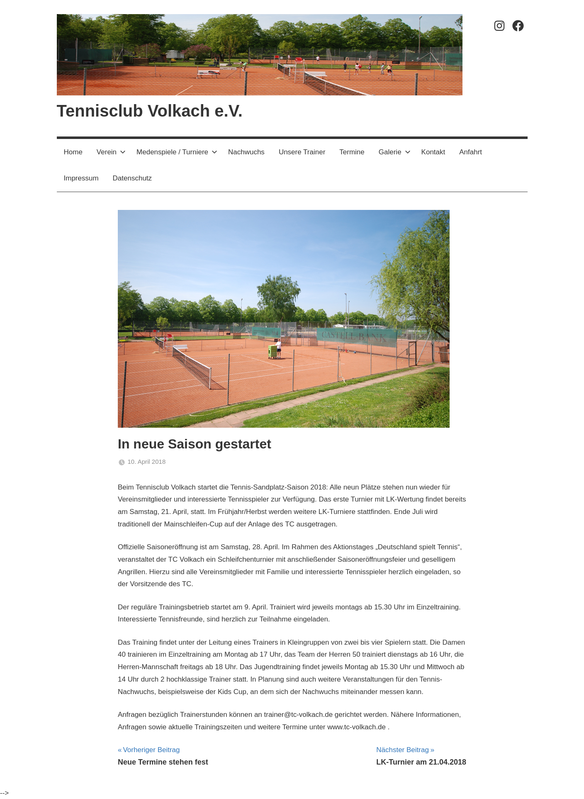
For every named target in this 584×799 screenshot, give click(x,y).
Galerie (395, 152)
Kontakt (433, 152)
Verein (111, 152)
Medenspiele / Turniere (176, 152)
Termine (351, 152)
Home (73, 152)
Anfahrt (470, 152)
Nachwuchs (246, 152)
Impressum (81, 178)
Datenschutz (132, 178)
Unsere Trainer (302, 152)
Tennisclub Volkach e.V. (150, 111)
